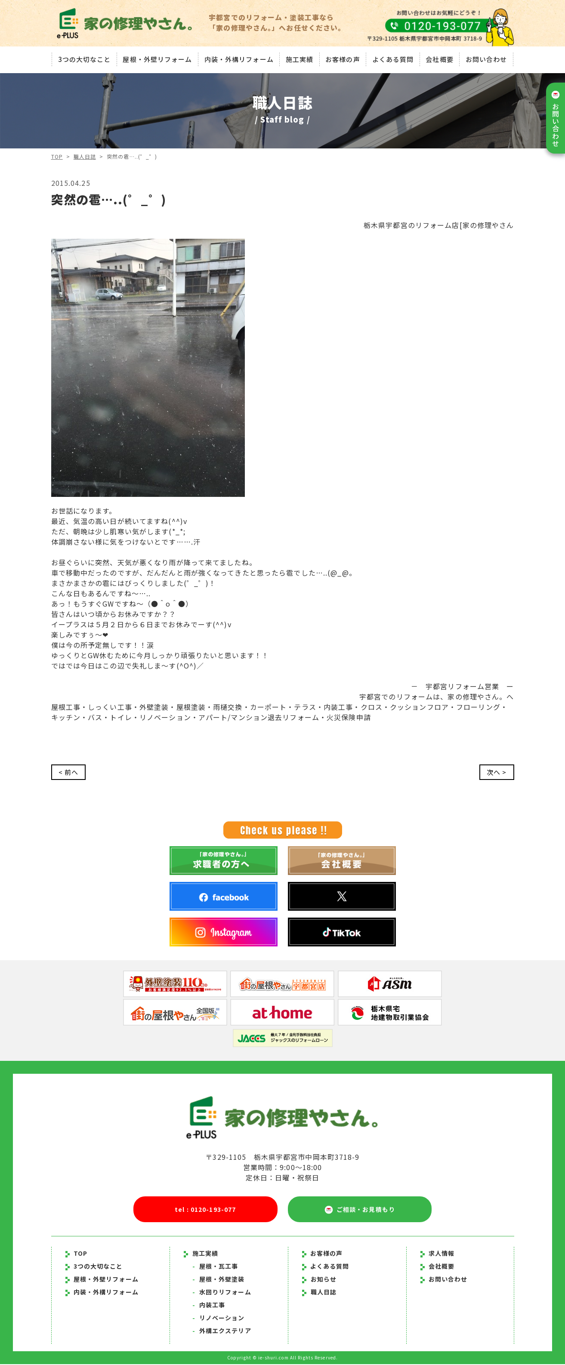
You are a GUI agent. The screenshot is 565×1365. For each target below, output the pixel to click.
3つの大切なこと (82, 57)
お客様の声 (343, 57)
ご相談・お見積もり (359, 1210)
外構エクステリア (221, 1331)
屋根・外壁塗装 (218, 1280)
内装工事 (208, 1305)
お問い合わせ (488, 57)
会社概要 (440, 57)
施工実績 (299, 57)
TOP (57, 156)
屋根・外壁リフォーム (156, 57)
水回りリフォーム (221, 1292)
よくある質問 (393, 57)
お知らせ (324, 1280)
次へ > (495, 772)
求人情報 (437, 1254)
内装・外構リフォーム (238, 57)
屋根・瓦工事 (215, 1267)
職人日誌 (85, 156)
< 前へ (69, 772)
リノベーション (218, 1318)
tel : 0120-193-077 (205, 1209)
